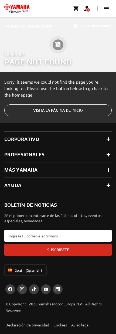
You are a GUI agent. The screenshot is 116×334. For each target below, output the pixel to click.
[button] (106, 8)
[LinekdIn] (58, 289)
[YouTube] (46, 289)
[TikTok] (34, 289)
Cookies (60, 324)
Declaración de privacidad (27, 324)
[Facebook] (10, 289)
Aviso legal (80, 324)
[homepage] (17, 8)
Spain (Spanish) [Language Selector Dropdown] (24, 270)
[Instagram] (22, 289)
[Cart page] (76, 8)
